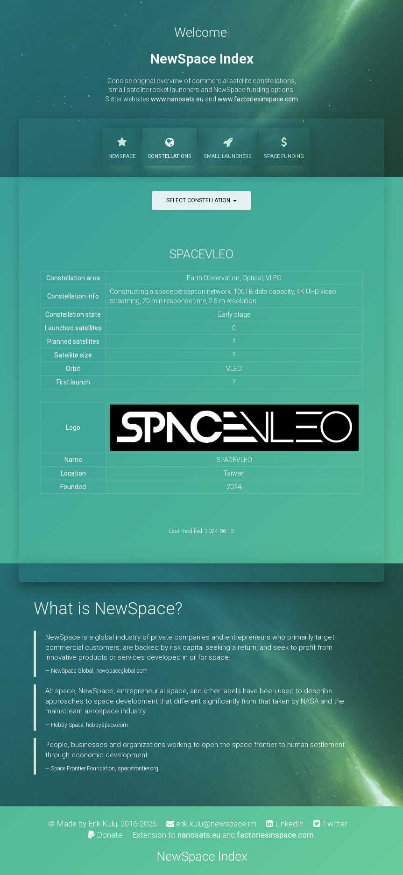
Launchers (228, 145)
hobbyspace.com (107, 725)
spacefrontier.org (138, 768)
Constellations (169, 145)
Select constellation (201, 200)
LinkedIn (285, 823)
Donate (105, 834)
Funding (284, 145)
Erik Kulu (102, 823)
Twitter (330, 823)
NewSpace (121, 145)
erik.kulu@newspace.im (211, 823)
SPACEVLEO (201, 254)
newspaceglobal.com (122, 671)
